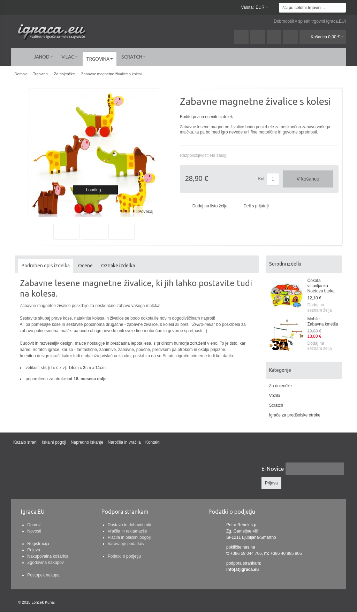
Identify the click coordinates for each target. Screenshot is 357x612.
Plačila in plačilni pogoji (129, 537)
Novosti (34, 531)
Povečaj (145, 211)
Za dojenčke (280, 385)
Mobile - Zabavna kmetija (322, 321)
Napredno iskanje (87, 442)
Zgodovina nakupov (45, 562)
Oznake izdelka (118, 265)
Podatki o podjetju (124, 556)
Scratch (276, 405)
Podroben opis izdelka (46, 265)
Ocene (85, 265)
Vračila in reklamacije (127, 531)
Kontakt (152, 442)
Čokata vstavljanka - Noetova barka (321, 285)
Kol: (262, 178)
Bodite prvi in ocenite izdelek (206, 116)
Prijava (33, 550)
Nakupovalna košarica (47, 556)
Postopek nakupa (43, 575)
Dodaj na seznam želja (319, 308)
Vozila (274, 395)
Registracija (38, 543)
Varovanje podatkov (126, 543)
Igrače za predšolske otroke (294, 415)
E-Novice (272, 469)
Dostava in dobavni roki (129, 524)
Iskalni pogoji (54, 442)
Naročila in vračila (124, 442)
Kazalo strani (25, 442)
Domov (33, 524)
